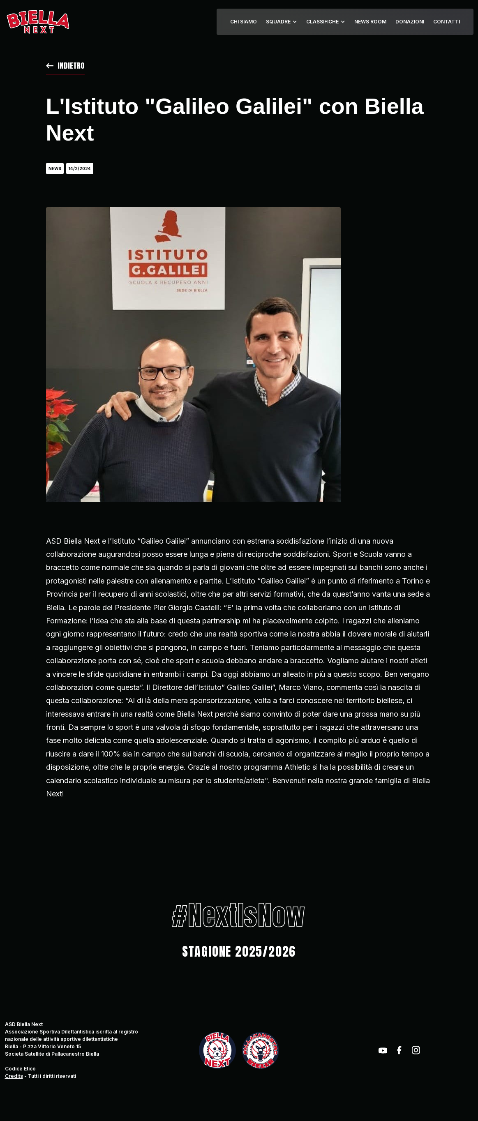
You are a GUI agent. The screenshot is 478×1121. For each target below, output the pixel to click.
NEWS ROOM (370, 21)
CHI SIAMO (243, 21)
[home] (37, 21)
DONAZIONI (409, 21)
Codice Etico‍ (20, 1069)
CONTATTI (446, 21)
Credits (14, 1076)
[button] (281, 22)
